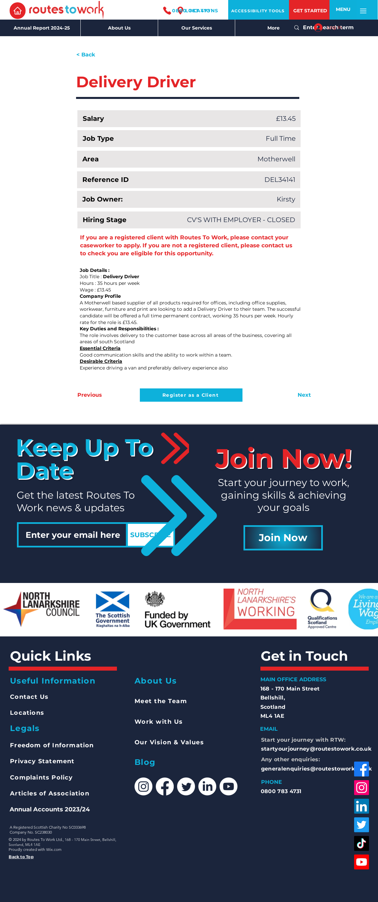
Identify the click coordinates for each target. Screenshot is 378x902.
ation (85, 745)
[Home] (18, 10)
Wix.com (53, 849)
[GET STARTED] (310, 11)
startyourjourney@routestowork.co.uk (316, 749)
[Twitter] (361, 824)
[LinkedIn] (361, 806)
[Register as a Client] (191, 395)
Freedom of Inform (43, 745)
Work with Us (159, 721)
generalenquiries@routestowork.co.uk (316, 769)
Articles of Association (49, 793)
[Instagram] (361, 787)
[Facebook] (361, 769)
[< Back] (98, 54)
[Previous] (99, 395)
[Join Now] (283, 537)
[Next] (294, 395)
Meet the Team (161, 701)
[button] (343, 9)
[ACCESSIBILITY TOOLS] (258, 11)
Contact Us (29, 696)
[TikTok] (361, 843)
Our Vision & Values (169, 742)
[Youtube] (361, 862)
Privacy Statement (42, 761)
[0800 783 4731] (187, 10)
